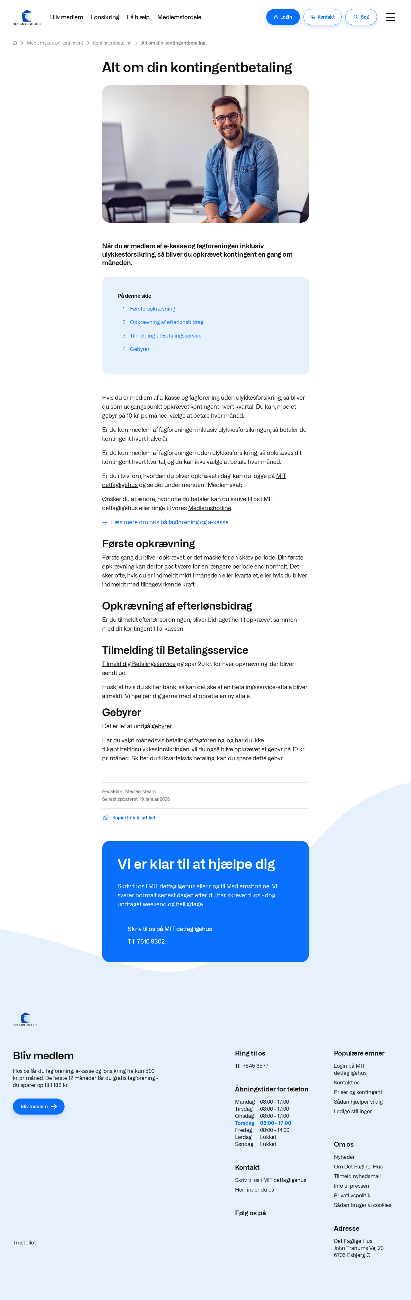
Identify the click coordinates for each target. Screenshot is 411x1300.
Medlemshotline (209, 508)
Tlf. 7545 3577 (251, 1066)
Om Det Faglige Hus (358, 1167)
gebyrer (161, 726)
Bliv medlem (66, 17)
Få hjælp (138, 17)
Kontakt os (347, 1083)
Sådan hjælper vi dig (358, 1102)
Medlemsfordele (179, 17)
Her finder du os (254, 1190)
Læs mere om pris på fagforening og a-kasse (170, 522)
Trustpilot (24, 1243)
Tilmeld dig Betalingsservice (139, 664)
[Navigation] (390, 17)
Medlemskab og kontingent (55, 43)
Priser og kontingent (358, 1092)
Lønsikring (105, 17)
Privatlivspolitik (352, 1196)
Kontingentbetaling (112, 43)
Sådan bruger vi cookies (362, 1205)
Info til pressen (351, 1186)
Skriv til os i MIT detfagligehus (270, 1180)
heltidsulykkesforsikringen (154, 749)
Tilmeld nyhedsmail (357, 1176)
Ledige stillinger (353, 1111)
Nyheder (344, 1157)
